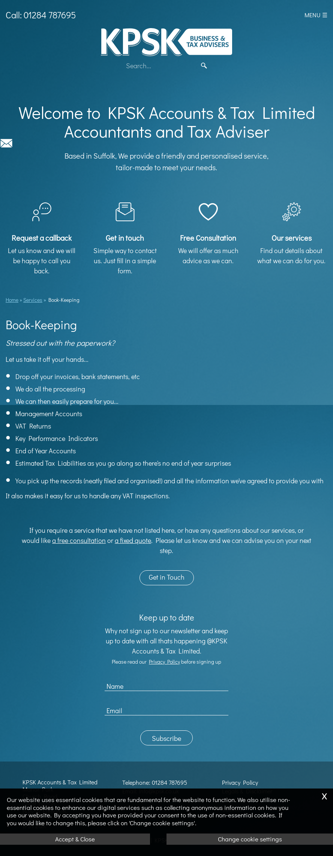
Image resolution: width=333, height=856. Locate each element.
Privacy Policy (164, 661)
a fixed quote (133, 540)
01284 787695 (169, 782)
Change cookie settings (250, 839)
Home (12, 299)
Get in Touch (166, 577)
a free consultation (79, 540)
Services (32, 299)
